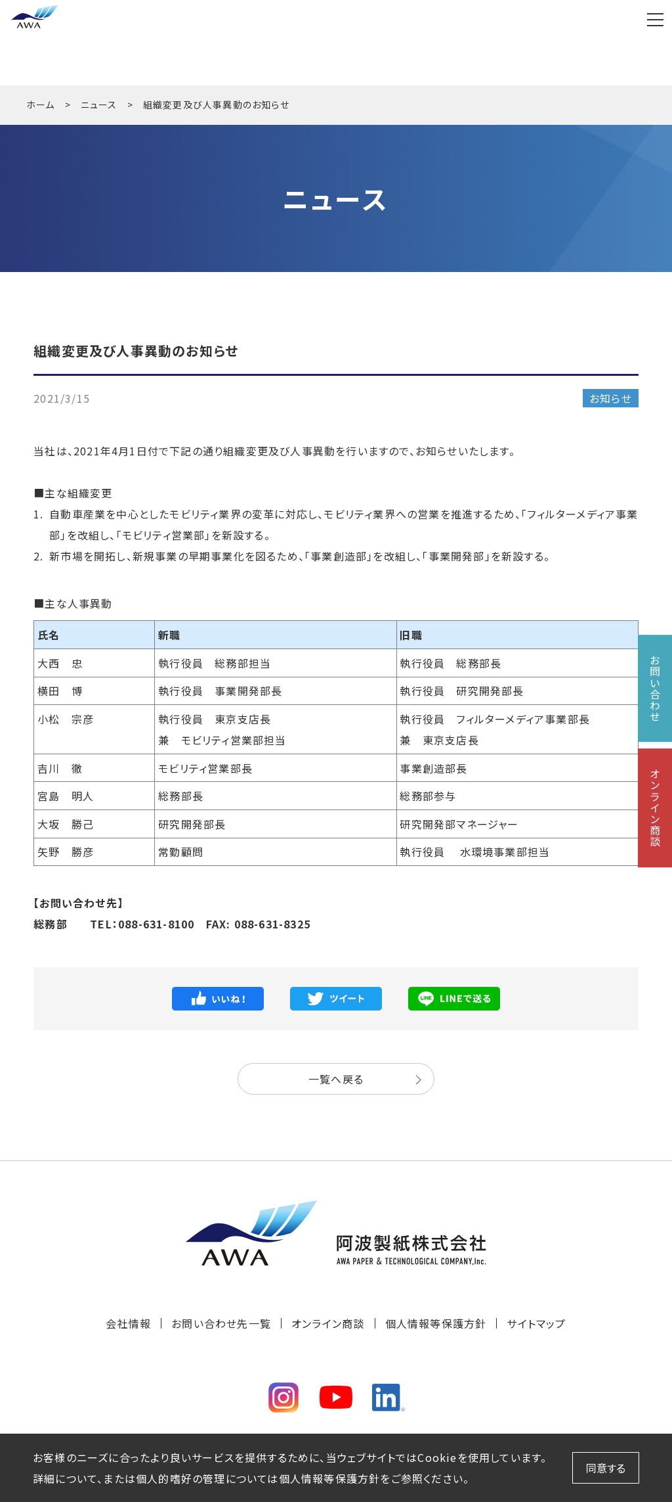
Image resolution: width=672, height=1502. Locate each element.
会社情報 (128, 1323)
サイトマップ (536, 1323)
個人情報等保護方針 (436, 1323)
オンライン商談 (327, 1323)
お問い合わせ (655, 688)
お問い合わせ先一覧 (221, 1323)
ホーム (40, 104)
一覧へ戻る (336, 1079)
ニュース (99, 104)
